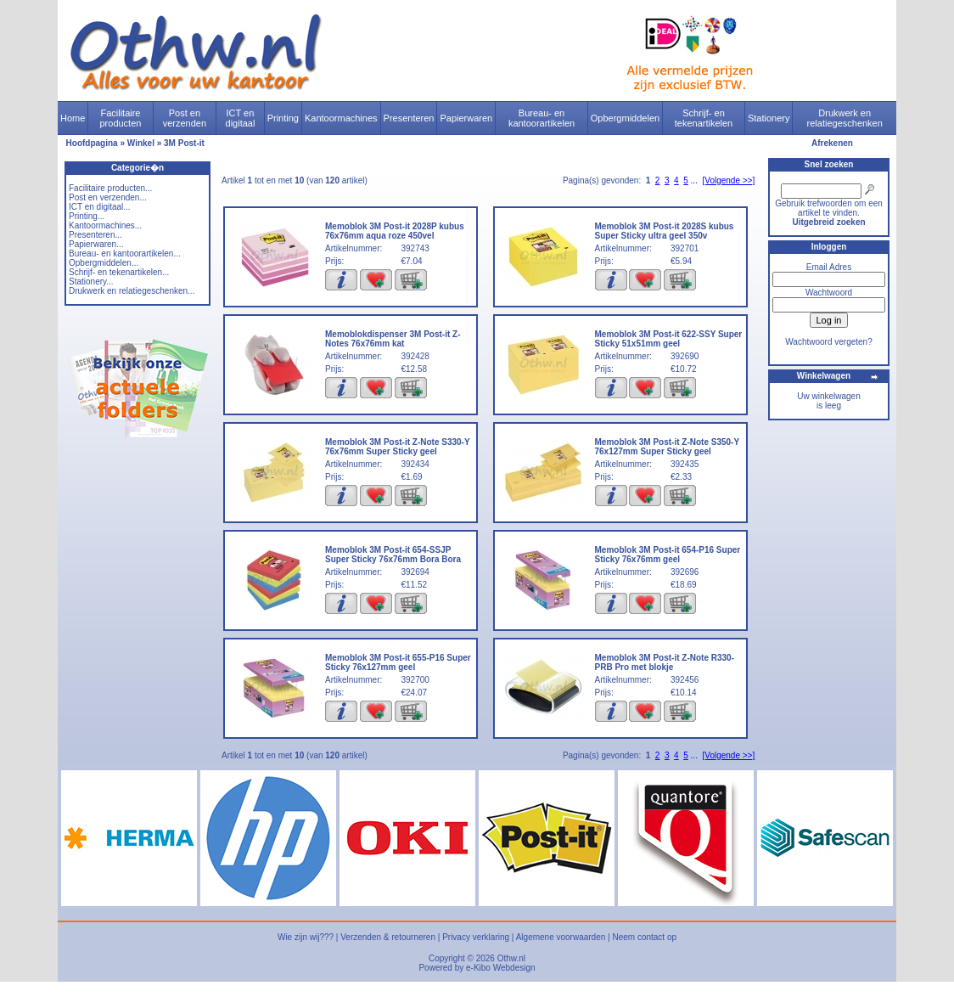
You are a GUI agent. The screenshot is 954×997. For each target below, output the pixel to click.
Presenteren (409, 118)
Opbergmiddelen (625, 118)
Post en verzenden (184, 118)
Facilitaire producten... (110, 188)
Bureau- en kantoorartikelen (541, 118)
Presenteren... (95, 234)
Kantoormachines (341, 118)
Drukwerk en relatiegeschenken (845, 118)
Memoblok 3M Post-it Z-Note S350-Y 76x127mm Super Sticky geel (667, 446)
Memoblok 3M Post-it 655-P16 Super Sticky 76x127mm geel (398, 662)
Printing (283, 118)
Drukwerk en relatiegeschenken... (131, 291)
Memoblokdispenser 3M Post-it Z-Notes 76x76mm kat (392, 339)
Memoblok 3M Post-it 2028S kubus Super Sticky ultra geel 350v (664, 231)
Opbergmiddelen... (103, 263)
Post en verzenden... (108, 197)
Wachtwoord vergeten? (828, 341)
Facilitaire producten (120, 118)
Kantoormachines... (105, 225)
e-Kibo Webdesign (501, 967)
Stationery (769, 118)
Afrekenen (832, 143)
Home (72, 118)
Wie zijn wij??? (306, 937)
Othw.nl (511, 958)
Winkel (140, 143)
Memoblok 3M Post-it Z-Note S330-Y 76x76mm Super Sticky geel (397, 446)
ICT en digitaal (240, 118)
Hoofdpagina (92, 143)
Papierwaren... (96, 244)
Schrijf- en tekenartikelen (704, 118)
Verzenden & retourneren (387, 937)
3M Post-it (184, 143)
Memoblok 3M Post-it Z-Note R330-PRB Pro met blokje (664, 662)
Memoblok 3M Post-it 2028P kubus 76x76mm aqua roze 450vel (394, 231)
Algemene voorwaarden (561, 937)
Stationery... (91, 281)
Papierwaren (466, 118)
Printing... (86, 216)
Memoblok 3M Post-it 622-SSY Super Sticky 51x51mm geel (669, 339)
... (694, 180)
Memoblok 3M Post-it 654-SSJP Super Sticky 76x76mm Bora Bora (393, 554)
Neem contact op (644, 937)
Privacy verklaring (475, 937)
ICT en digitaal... (100, 206)
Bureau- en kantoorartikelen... (125, 253)
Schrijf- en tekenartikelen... (119, 272)
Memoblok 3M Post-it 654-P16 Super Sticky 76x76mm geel (668, 554)
